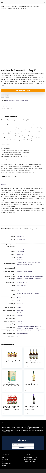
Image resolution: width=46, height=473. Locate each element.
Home (2, 6)
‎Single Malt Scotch (22, 236)
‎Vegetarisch (20, 324)
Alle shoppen (5, 459)
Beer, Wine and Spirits (24, 6)
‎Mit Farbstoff (20, 251)
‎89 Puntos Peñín (21, 239)
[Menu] (1, 2)
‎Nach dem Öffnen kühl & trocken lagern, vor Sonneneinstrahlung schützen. (28, 263)
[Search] (44, 2)
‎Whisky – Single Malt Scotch (24, 249)
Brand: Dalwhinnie (21, 285)
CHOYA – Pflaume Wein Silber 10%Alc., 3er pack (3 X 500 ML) (33, 361)
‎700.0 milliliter (20, 260)
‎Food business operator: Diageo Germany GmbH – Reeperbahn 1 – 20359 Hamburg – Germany (30, 327)
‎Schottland (20, 274)
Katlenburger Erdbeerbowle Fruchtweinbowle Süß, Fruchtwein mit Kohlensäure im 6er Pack (11, 409)
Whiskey (4, 8)
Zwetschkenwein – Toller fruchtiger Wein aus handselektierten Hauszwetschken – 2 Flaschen (33, 409)
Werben (4, 465)
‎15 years (19, 307)
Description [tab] (5, 106)
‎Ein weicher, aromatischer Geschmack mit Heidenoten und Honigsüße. (28, 294)
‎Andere (19, 297)
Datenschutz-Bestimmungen (31, 457)
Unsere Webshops (6, 463)
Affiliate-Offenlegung (29, 461)
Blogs (3, 461)
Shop (8, 6)
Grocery (14, 6)
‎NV (18, 290)
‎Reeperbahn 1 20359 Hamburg (24, 271)
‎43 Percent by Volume (22, 282)
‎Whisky (19, 288)
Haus (3, 457)
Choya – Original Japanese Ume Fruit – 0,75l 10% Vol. (32, 383)
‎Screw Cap (20, 310)
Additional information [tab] (7, 109)
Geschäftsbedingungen (30, 459)
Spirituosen (36, 6)
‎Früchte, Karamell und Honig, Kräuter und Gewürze (30, 331)
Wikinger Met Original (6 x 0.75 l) (11, 361)
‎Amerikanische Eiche (22, 333)
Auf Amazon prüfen (23, 90)
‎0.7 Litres (19, 257)
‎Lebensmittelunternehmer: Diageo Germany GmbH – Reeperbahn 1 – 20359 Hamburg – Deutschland (30, 277)
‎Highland (19, 321)
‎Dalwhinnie (20, 315)
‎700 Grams (20, 254)
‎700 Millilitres (20, 313)
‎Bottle (18, 300)
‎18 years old (20, 303)
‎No (18, 244)
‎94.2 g (18, 336)
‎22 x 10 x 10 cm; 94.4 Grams (24, 242)
